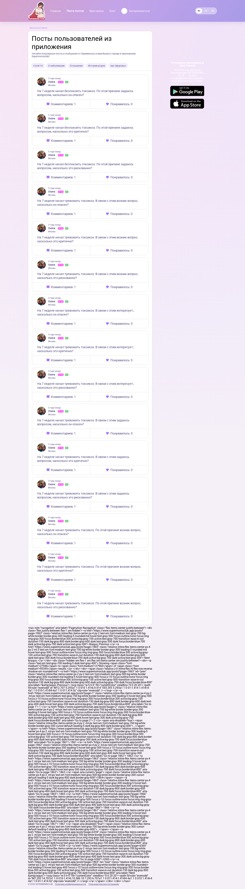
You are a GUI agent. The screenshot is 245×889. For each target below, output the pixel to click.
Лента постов (75, 11)
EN (212, 11)
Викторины (96, 11)
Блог (113, 11)
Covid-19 (38, 65)
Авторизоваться (135, 11)
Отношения (76, 65)
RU (199, 11)
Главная (55, 11)
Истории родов (96, 65)
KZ (206, 11)
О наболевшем (56, 65)
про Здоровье (118, 65)
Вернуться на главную (38, 28)
